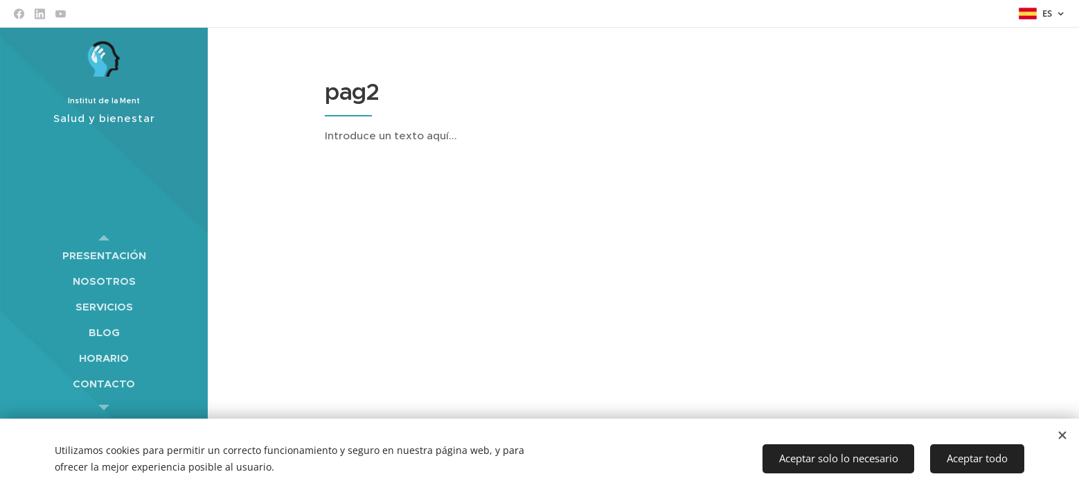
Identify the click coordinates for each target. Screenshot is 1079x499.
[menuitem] (104, 255)
